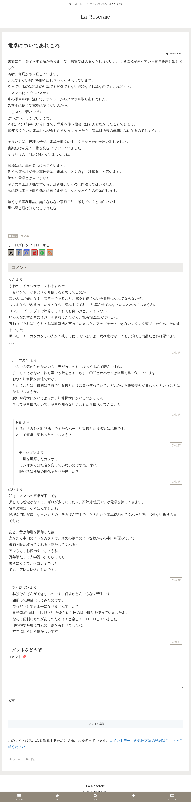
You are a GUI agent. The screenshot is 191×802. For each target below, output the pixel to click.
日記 (13, 236)
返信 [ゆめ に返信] (176, 580)
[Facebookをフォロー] (19, 252)
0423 (25, 236)
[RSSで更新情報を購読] (50, 252)
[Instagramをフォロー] (26, 252)
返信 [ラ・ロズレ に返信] (176, 414)
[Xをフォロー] (11, 252)
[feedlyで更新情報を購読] (42, 252)
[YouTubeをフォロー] (34, 252)
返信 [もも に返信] (176, 352)
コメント (17, 657)
